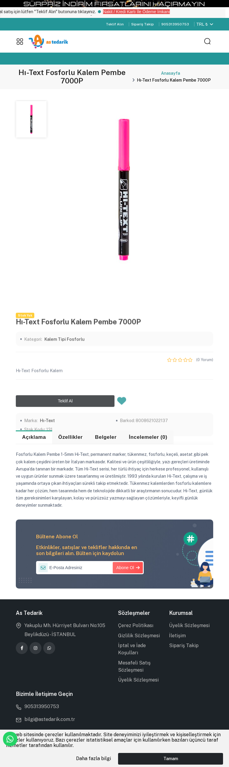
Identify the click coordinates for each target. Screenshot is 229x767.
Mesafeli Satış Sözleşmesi (134, 666)
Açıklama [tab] (34, 437)
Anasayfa (170, 73)
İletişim (177, 635)
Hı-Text (47, 491)
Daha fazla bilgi (93, 758)
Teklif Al (65, 472)
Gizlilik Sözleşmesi (139, 635)
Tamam (170, 758)
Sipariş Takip (142, 24)
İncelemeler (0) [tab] (148, 437)
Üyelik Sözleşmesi (138, 680)
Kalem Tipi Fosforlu (64, 410)
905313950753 (175, 24)
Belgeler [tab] (106, 437)
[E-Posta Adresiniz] (90, 567)
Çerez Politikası (135, 625)
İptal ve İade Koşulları (132, 649)
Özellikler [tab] (70, 437)
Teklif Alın (115, 24)
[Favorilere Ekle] (121, 473)
